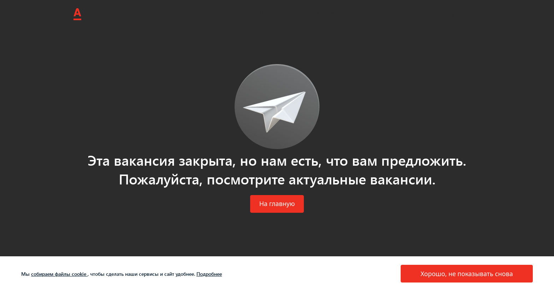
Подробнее (209, 273)
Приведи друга (438, 14)
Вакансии (271, 14)
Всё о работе (378, 14)
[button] (277, 204)
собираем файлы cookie (59, 273)
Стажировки (322, 14)
